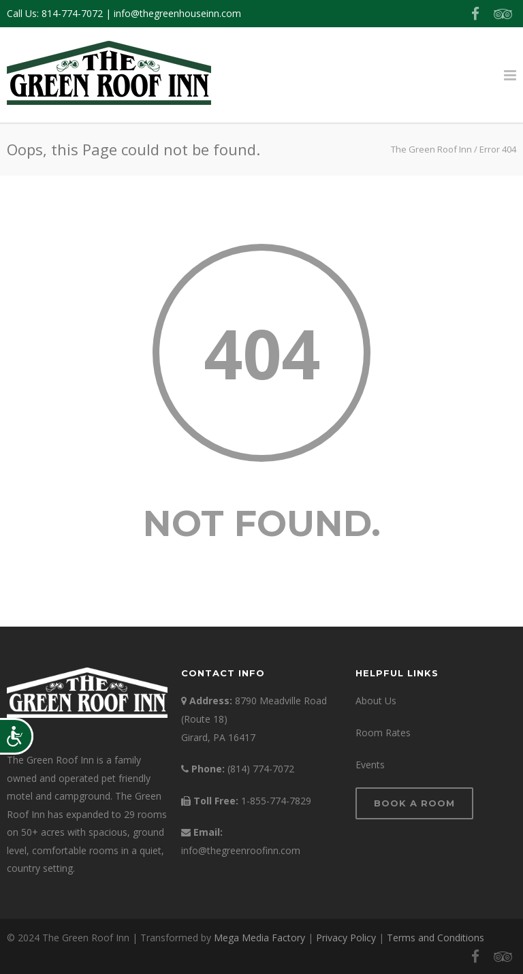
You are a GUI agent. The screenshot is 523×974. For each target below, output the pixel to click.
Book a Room (414, 803)
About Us (375, 700)
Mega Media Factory (259, 937)
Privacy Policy (346, 937)
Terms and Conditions (435, 937)
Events (370, 764)
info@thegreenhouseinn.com (177, 13)
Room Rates (383, 732)
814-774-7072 (72, 13)
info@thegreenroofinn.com (240, 850)
